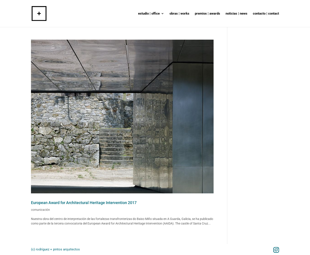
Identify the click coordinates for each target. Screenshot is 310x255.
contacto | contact (266, 13)
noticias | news (236, 13)
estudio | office (149, 13)
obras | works (179, 13)
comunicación (40, 209)
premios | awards (207, 13)
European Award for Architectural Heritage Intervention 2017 (84, 202)
